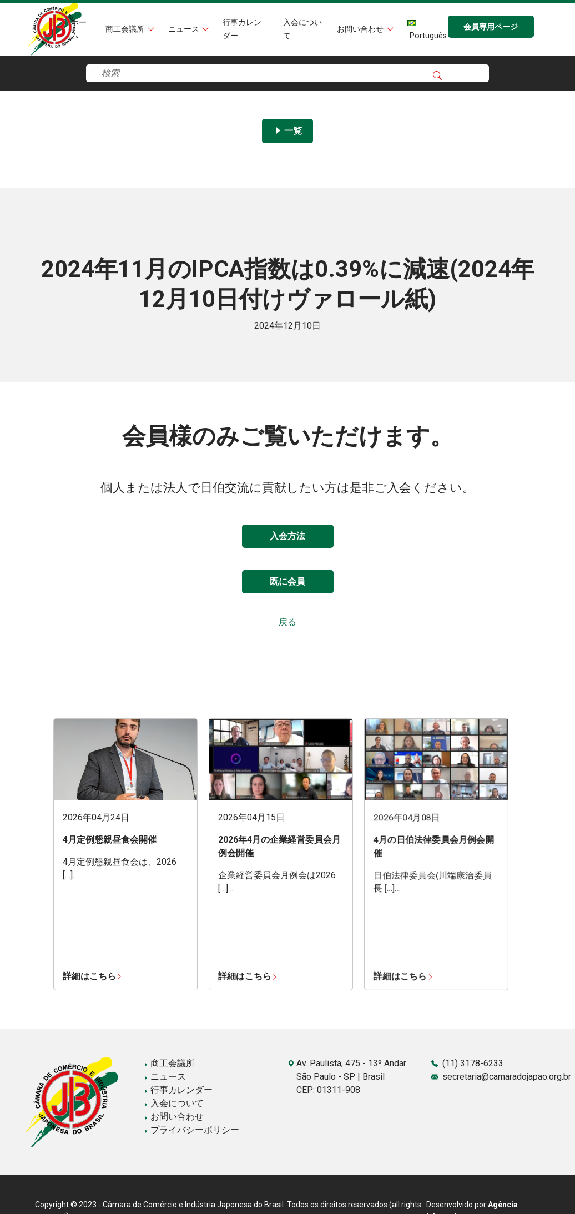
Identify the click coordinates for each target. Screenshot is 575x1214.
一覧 (287, 130)
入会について (174, 1103)
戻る (287, 622)
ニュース (184, 29)
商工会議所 (126, 29)
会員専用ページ (490, 27)
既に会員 (287, 581)
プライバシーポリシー (191, 1130)
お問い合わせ (361, 29)
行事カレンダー (178, 1090)
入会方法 (287, 536)
